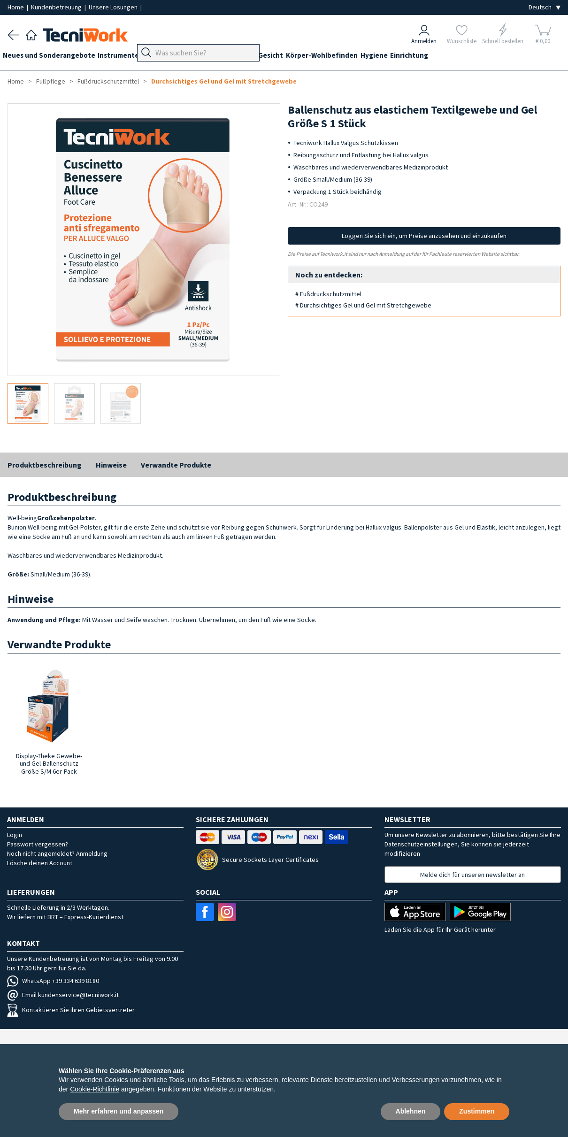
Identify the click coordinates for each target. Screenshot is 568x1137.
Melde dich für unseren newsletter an (472, 874)
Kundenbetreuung (57, 7)
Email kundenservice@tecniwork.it (63, 995)
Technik (242, 57)
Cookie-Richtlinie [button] (94, 1089)
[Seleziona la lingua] (544, 7)
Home (16, 7)
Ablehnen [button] (411, 1111)
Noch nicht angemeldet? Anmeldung (57, 853)
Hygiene (417, 57)
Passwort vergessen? (37, 844)
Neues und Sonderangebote (54, 57)
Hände (273, 57)
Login (14, 834)
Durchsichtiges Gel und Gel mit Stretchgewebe (224, 81)
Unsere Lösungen (114, 7)
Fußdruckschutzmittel (108, 81)
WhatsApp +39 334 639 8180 (53, 980)
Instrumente (128, 57)
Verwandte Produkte (176, 464)
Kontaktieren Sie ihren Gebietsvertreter (71, 1010)
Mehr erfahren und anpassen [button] (118, 1111)
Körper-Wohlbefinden (360, 57)
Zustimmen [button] (476, 1111)
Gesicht (304, 57)
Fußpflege (204, 57)
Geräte (168, 57)
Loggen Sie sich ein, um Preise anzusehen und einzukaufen (424, 235)
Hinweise (111, 464)
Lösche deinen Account (39, 863)
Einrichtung (457, 57)
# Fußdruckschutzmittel (328, 294)
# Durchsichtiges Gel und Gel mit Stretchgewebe (363, 305)
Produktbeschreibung (45, 464)
